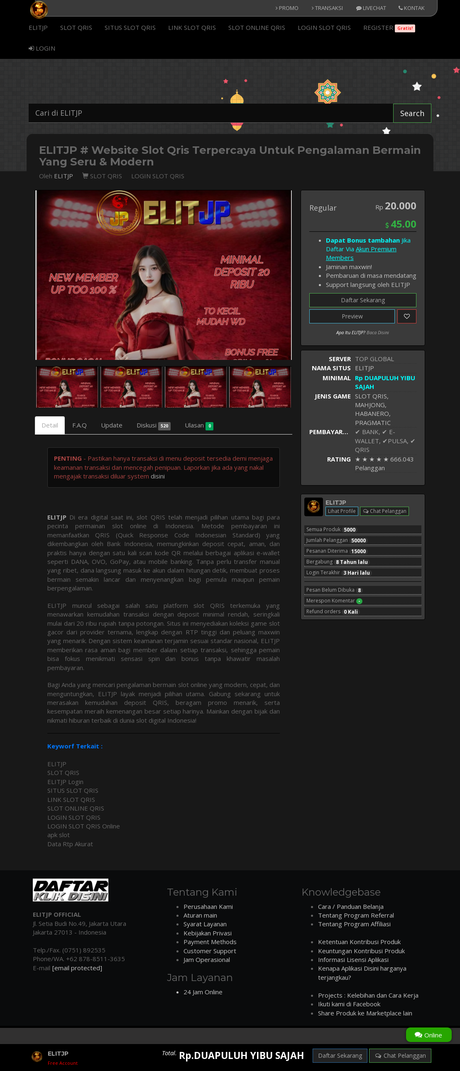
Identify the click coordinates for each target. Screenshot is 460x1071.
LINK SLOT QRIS (192, 27)
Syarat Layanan (205, 924)
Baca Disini (378, 332)
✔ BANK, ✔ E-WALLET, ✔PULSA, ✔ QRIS (385, 440)
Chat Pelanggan (384, 511)
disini (158, 476)
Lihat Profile (342, 511)
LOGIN (42, 48)
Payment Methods (210, 941)
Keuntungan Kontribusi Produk (361, 951)
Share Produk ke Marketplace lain (365, 1013)
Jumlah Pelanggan (337, 540)
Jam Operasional (207, 959)
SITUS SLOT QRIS (130, 27)
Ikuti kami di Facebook (349, 1004)
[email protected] (77, 968)
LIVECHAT (371, 8)
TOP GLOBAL (374, 359)
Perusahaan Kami (208, 906)
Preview (352, 316)
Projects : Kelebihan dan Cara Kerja (368, 995)
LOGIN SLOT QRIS (324, 27)
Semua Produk (331, 529)
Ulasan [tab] (199, 425)
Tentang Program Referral (356, 915)
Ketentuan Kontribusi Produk (359, 941)
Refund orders (333, 611)
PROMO (287, 8)
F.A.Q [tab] (79, 425)
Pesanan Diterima (337, 551)
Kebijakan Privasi (208, 933)
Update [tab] (111, 425)
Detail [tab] (50, 425)
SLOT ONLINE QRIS (256, 27)
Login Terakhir (339, 572)
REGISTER (389, 27)
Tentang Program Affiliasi (354, 924)
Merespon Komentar (334, 601)
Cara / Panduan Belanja (351, 906)
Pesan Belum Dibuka (334, 590)
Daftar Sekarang (363, 300)
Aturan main (200, 915)
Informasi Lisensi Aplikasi (353, 959)
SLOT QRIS (76, 27)
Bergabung (338, 562)
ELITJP (38, 27)
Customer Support (210, 951)
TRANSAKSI (327, 8)
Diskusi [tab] (154, 425)
